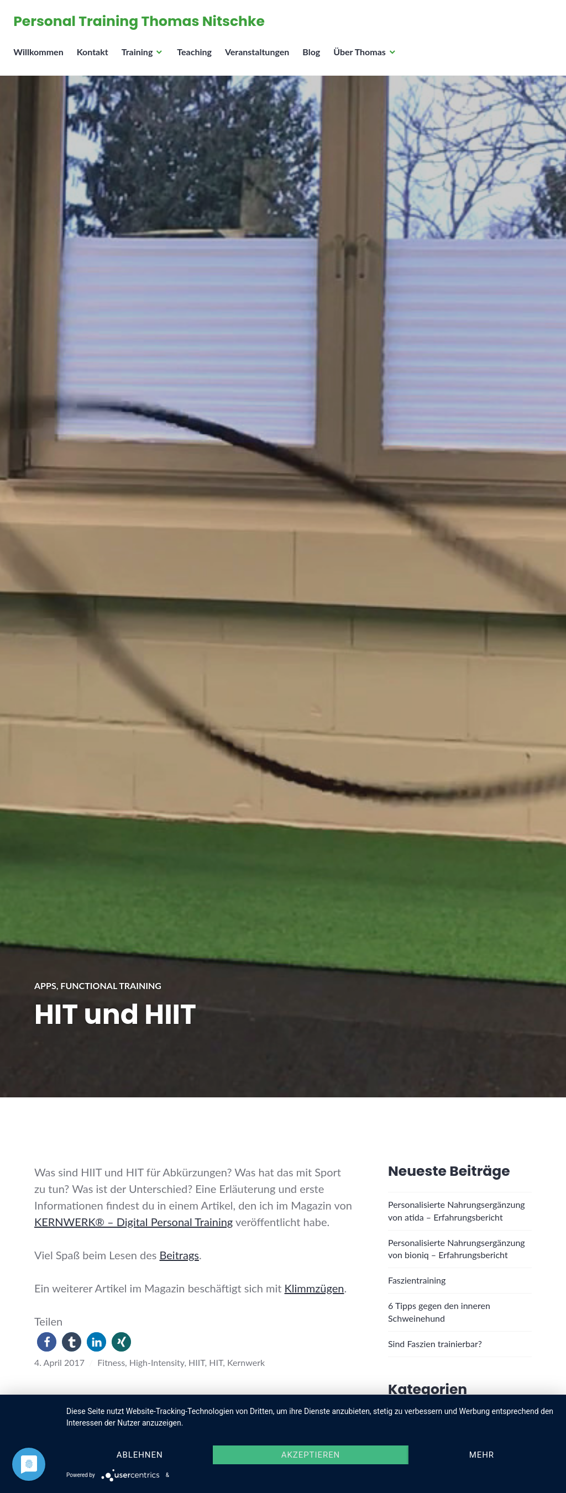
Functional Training (110, 985)
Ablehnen (140, 1455)
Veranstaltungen (260, 58)
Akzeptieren (310, 1455)
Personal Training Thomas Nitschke (142, 24)
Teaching (197, 58)
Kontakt (95, 58)
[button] (46, 1342)
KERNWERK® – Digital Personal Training (133, 1221)
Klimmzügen (314, 1288)
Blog (314, 58)
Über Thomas (363, 58)
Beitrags (179, 1254)
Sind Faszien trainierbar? (435, 1343)
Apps (45, 985)
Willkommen (41, 58)
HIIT (196, 1362)
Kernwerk (246, 1362)
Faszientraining (417, 1280)
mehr (481, 1455)
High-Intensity (157, 1362)
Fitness (111, 1362)
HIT (216, 1362)
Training (140, 58)
